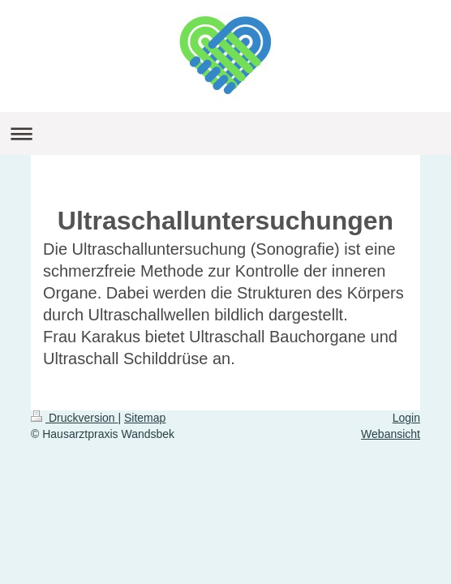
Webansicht (390, 433)
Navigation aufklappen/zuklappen (225, 133)
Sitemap (144, 417)
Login (406, 417)
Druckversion (74, 417)
